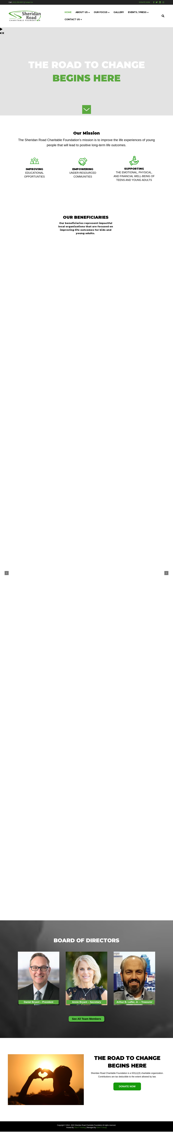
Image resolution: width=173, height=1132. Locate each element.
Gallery (119, 12)
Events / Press (137, 12)
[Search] (162, 16)
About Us (82, 12)
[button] (127, 1087)
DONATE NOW (144, 2)
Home (68, 12)
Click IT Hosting (80, 1128)
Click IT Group (101, 1128)
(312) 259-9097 (17, 2)
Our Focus (100, 12)
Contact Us (29, 2)
